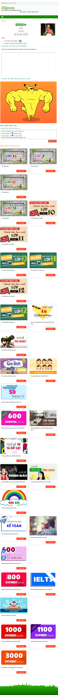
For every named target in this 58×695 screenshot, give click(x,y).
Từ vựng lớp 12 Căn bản (7, 296)
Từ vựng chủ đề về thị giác (8, 350)
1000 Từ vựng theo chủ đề (8, 615)
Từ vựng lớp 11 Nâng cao (37, 270)
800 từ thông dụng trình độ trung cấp (11, 589)
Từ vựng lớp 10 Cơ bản (37, 218)
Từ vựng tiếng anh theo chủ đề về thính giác (13, 482)
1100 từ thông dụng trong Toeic (39, 641)
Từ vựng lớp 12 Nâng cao (8, 322)
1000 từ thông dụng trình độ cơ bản (10, 641)
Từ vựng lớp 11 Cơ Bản (7, 244)
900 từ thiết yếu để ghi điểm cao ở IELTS (41, 589)
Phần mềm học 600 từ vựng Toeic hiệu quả (12, 428)
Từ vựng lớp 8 (5, 192)
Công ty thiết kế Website (12, 3)
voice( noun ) (20, 24)
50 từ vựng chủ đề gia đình (8, 376)
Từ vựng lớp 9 (5, 218)
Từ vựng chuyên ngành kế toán (9, 534)
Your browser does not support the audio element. (20, 34)
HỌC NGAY (21, 171)
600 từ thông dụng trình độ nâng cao (11, 563)
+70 (10, 135)
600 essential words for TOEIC (39, 537)
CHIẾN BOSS (52, 141)
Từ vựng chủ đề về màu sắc (8, 508)
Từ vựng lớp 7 (34, 166)
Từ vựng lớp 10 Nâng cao (8, 270)
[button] (4, 16)
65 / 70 (10, 131)
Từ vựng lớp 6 (5, 166)
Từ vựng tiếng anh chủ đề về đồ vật (10, 456)
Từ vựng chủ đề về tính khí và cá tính (41, 482)
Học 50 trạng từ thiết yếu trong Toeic (11, 402)
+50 (10, 133)
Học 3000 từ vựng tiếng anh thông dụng (12, 667)
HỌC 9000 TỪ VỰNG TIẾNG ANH (29, 12)
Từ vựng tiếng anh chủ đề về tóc (39, 376)
